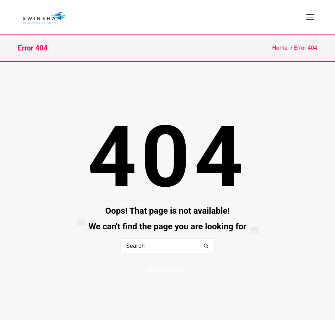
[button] (206, 246)
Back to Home (167, 269)
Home (279, 47)
